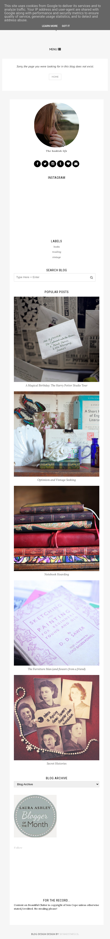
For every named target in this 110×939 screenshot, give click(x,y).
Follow (18, 847)
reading (56, 251)
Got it (66, 26)
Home (55, 76)
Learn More (50, 26)
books (57, 246)
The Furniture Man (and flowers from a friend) (56, 669)
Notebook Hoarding (56, 574)
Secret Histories (57, 763)
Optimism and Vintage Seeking (56, 480)
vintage (56, 257)
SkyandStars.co (68, 934)
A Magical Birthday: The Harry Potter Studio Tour (57, 385)
